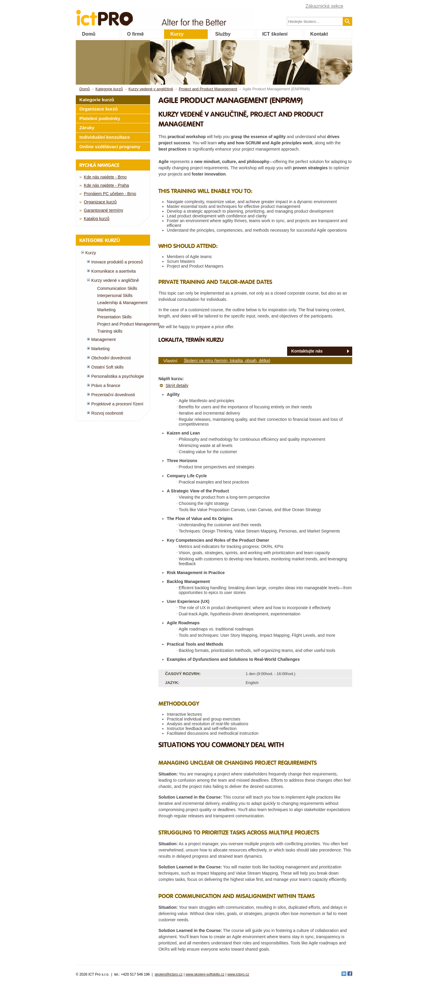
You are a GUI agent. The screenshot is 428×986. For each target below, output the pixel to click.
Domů (88, 34)
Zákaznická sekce (324, 6)
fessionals (124, 14)
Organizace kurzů (98, 108)
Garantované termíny (103, 210)
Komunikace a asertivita (113, 271)
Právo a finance (105, 385)
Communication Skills (117, 288)
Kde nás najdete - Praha (106, 185)
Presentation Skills (114, 317)
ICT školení (274, 34)
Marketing (106, 309)
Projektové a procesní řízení (117, 404)
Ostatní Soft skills (107, 367)
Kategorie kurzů (96, 99)
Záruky (87, 127)
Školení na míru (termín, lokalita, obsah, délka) (227, 360)
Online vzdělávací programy (109, 146)
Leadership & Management (122, 302)
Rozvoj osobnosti (107, 413)
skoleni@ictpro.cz (168, 974)
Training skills (109, 331)
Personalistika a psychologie (117, 376)
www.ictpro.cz (238, 974)
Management (103, 339)
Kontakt (319, 34)
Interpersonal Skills (115, 295)
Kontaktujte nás (307, 351)
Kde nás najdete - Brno (105, 177)
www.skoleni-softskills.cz (204, 974)
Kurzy (176, 34)
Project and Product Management (128, 324)
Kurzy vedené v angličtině (115, 280)
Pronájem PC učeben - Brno (110, 193)
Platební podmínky (99, 118)
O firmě (135, 34)
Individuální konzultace (104, 137)
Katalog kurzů (96, 218)
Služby (223, 34)
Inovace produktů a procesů (117, 262)
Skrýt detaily (177, 385)
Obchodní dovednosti (111, 357)
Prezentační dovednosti (113, 394)
